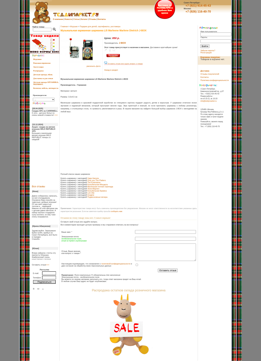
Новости (68, 19)
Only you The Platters (96, 180)
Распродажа (38, 71)
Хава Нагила (93, 178)
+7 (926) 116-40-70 (198, 11)
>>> (56, 115)
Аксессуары (38, 67)
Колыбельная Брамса (97, 191)
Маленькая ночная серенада (100, 187)
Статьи (76, 19)
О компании (58, 19)
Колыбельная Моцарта (97, 184)
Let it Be (90, 193)
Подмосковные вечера (97, 197)
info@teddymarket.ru (208, 101)
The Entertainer (94, 182)
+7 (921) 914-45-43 (198, 5)
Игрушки (37, 59)
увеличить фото (93, 66)
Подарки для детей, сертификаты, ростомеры (100, 26)
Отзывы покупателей (209, 74)
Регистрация (206, 53)
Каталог (84, 19)
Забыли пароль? (207, 50)
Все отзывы (38, 186)
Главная (64, 26)
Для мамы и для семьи (43, 78)
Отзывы (92, 19)
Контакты (102, 19)
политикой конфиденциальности (115, 264)
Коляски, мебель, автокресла (45, 88)
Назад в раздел (111, 70)
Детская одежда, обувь (43, 74)
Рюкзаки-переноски (41, 63)
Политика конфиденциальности (214, 80)
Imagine (90, 195)
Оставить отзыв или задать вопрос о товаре (123, 63)
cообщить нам (116, 211)
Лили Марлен (93, 189)
